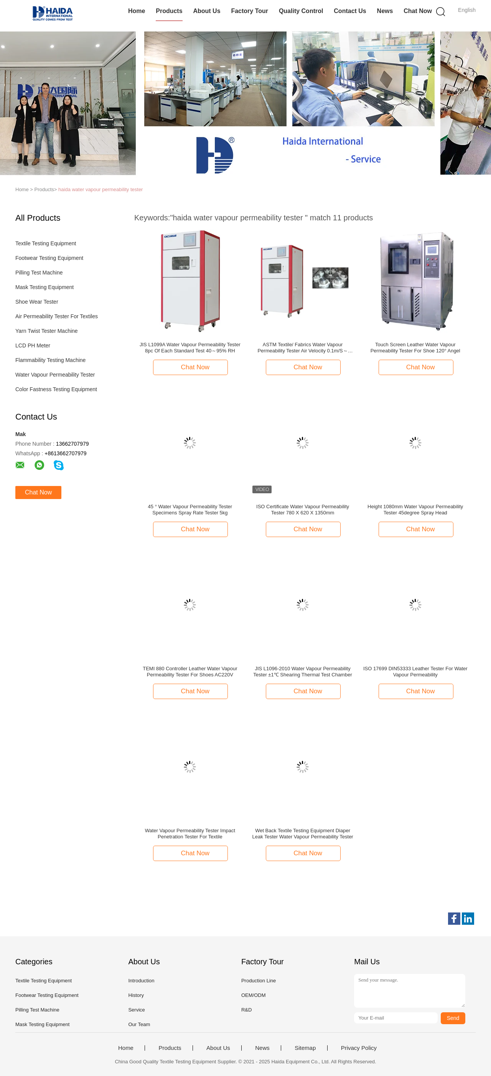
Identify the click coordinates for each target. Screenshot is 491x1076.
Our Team (139, 1024)
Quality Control (301, 11)
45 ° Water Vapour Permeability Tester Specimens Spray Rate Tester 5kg (190, 510)
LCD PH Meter (32, 345)
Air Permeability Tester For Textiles (56, 316)
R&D (246, 1010)
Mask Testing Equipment (44, 287)
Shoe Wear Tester (36, 302)
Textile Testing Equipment (45, 243)
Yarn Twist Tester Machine (46, 331)
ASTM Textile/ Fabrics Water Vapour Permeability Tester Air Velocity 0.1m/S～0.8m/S (302, 348)
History (135, 995)
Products (169, 11)
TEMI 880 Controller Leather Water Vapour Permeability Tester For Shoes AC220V (190, 672)
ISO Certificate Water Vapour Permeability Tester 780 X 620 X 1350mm (302, 510)
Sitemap (305, 1048)
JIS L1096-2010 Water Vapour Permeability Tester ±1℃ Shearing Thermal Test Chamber (302, 672)
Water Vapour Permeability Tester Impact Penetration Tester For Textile (190, 834)
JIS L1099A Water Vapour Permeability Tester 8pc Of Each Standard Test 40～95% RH (190, 348)
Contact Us (350, 11)
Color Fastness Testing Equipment (56, 389)
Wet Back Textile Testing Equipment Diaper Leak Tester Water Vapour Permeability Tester (302, 834)
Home (136, 11)
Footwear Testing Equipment (49, 258)
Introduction (141, 980)
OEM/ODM (253, 995)
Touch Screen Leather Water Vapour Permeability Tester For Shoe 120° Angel (415, 348)
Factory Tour (249, 11)
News (385, 11)
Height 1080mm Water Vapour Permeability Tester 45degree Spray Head (415, 510)
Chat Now (418, 11)
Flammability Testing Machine (50, 360)
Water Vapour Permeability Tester (55, 375)
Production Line (258, 980)
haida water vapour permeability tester (100, 189)
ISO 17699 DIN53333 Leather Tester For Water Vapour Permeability (415, 672)
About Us (206, 11)
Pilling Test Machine (39, 272)
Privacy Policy (359, 1048)
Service (136, 1010)
